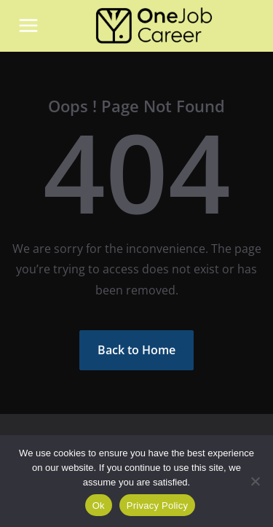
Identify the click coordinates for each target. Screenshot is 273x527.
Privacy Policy (157, 505)
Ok (98, 505)
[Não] (255, 481)
